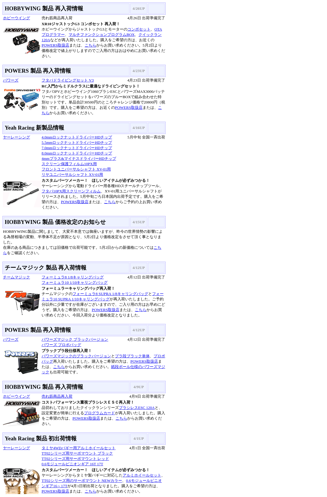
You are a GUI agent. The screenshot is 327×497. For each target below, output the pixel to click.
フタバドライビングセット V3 (68, 80)
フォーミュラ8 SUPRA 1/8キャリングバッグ (110, 293)
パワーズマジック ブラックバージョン (75, 339)
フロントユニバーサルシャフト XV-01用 (76, 169)
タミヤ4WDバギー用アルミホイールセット (79, 448)
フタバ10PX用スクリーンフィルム (71, 191)
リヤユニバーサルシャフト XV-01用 (72, 174)
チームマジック (16, 277)
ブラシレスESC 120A (137, 407)
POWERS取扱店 (55, 45)
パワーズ (10, 80)
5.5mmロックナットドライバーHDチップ (77, 142)
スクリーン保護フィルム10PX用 (69, 164)
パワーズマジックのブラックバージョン (76, 356)
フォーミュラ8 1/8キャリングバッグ (73, 277)
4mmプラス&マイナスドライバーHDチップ (79, 158)
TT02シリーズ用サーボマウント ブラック (77, 453)
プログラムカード (99, 413)
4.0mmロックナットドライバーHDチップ (77, 137)
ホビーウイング (16, 18)
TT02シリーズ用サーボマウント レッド (75, 458)
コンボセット (139, 29)
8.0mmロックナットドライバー (68, 153)
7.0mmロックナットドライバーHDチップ (77, 148)
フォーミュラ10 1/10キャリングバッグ (75, 282)
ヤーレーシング (16, 137)
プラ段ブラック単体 (132, 356)
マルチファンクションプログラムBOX (102, 34)
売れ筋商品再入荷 (57, 396)
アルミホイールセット (142, 475)
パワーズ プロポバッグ (61, 345)
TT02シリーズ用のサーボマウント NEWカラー (82, 480)
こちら (90, 45)
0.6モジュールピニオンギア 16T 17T (72, 464)
